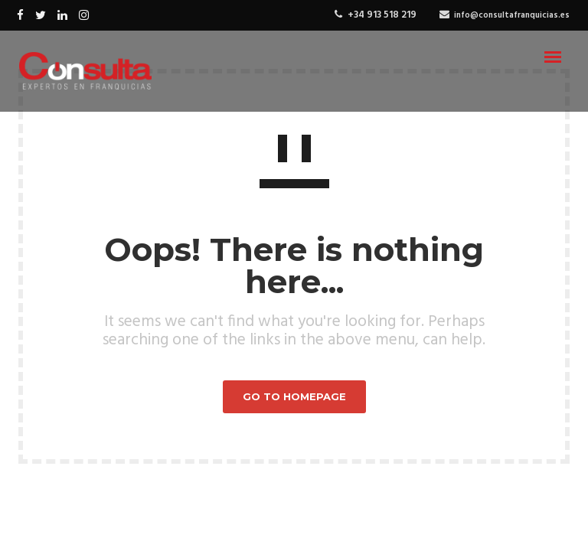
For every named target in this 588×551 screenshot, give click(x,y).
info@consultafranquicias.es (512, 15)
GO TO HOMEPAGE (294, 396)
